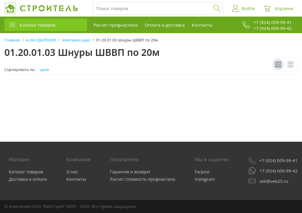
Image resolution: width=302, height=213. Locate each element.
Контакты (202, 25)
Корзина (284, 8)
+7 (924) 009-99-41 (279, 160)
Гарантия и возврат (130, 172)
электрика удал (76, 40)
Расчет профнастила (115, 25)
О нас (72, 172)
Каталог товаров (37, 25)
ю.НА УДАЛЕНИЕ (41, 40)
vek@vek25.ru (274, 181)
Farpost (202, 172)
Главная (12, 40)
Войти (248, 8)
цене (44, 70)
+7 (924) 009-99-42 (279, 171)
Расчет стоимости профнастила (142, 179)
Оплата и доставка (165, 25)
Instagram (205, 179)
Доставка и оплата (28, 179)
